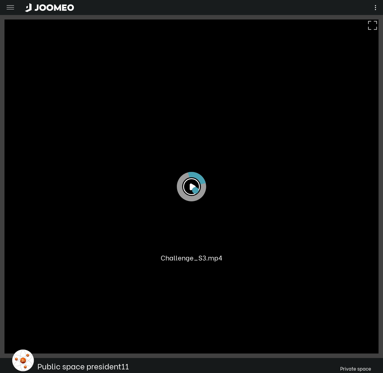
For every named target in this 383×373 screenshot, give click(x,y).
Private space (355, 368)
